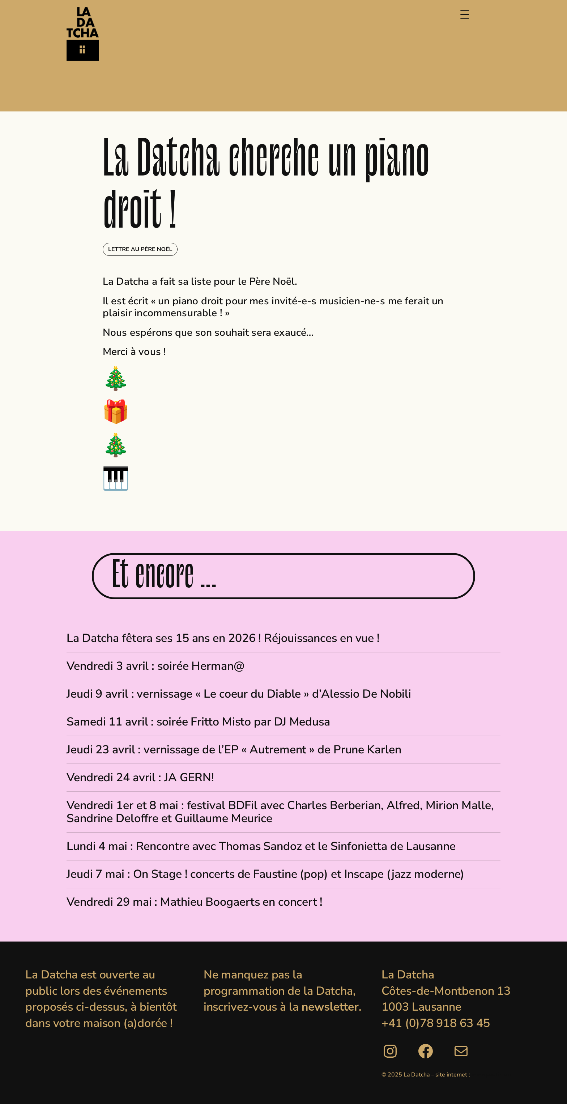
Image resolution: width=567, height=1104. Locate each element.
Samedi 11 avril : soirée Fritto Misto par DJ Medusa (198, 721)
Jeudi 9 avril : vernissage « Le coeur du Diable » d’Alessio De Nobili (239, 694)
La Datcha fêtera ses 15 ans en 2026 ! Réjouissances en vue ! (223, 638)
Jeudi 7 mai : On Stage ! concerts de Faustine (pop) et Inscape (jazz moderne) (265, 874)
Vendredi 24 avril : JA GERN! (140, 777)
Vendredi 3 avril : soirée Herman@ (155, 666)
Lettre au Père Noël (140, 249)
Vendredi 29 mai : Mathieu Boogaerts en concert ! (195, 902)
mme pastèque (491, 1075)
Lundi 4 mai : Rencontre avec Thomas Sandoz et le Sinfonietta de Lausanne (261, 846)
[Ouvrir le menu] (464, 14)
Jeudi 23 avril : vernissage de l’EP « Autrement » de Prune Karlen (234, 749)
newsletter (330, 1007)
